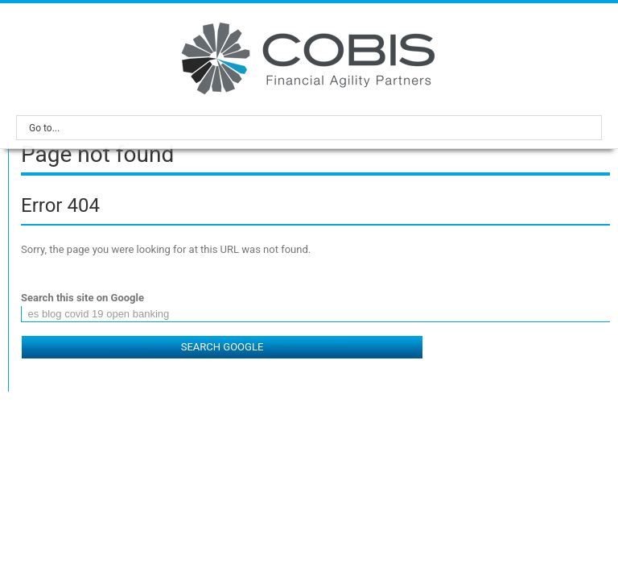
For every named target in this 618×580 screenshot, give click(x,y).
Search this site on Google (82, 298)
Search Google (222, 347)
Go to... (313, 128)
